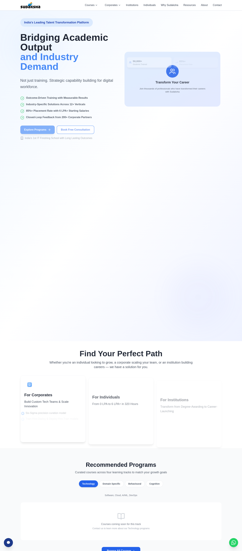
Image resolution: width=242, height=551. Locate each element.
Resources (189, 5)
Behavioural (134, 483)
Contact (217, 5)
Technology (88, 483)
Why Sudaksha (169, 5)
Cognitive (154, 483)
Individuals (150, 5)
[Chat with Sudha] (8, 542)
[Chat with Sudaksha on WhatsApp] (233, 542)
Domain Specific (111, 483)
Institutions (132, 5)
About (204, 5)
